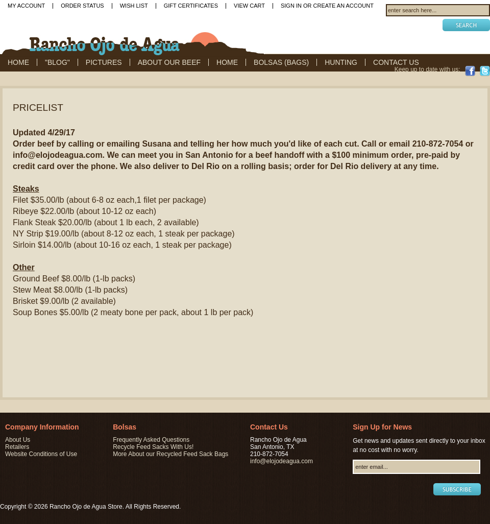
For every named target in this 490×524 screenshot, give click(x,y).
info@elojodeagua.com (281, 461)
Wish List (134, 6)
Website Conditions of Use (41, 454)
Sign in (291, 6)
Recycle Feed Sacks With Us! (153, 446)
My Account (26, 6)
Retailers (17, 446)
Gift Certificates (191, 6)
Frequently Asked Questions (151, 439)
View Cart (249, 6)
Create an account (343, 6)
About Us (17, 439)
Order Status (82, 6)
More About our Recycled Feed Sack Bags (170, 454)
